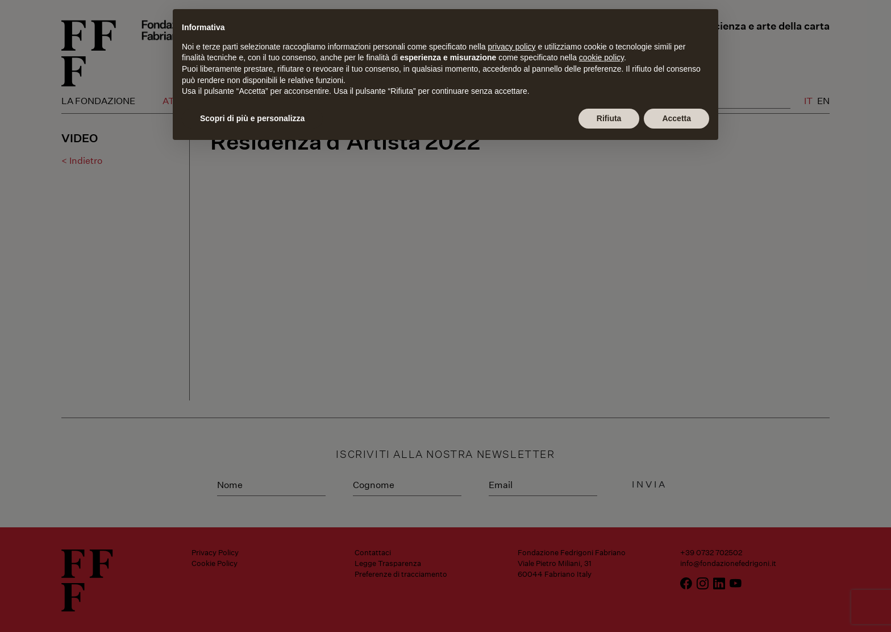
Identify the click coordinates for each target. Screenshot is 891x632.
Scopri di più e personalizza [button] (252, 118)
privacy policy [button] (512, 46)
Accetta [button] (676, 118)
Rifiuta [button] (609, 118)
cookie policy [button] (601, 57)
